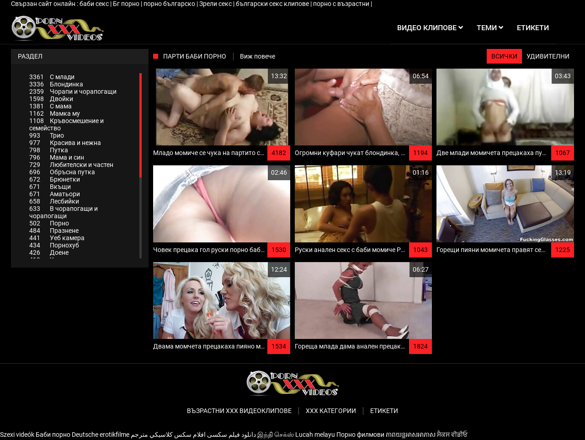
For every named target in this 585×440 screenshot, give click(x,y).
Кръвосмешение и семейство (66, 124)
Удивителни (547, 56)
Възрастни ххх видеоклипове (239, 410)
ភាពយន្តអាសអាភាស (411, 434)
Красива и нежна (65, 142)
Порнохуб (54, 245)
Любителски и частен (71, 164)
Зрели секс (216, 3)
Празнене (54, 230)
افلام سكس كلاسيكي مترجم (168, 434)
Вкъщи (50, 186)
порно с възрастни (342, 3)
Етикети (384, 410)
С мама (50, 106)
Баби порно (53, 434)
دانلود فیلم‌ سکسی (231, 434)
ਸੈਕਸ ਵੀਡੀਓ (452, 434)
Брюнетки (54, 179)
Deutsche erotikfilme (100, 434)
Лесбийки (54, 201)
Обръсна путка (62, 172)
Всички (504, 56)
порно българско (170, 3)
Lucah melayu (315, 434)
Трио (46, 135)
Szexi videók (17, 434)
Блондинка (56, 84)
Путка (48, 150)
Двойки (51, 98)
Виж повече (257, 56)
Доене (49, 252)
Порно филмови (360, 434)
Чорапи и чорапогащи (73, 91)
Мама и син (56, 157)
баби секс (95, 3)
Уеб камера (57, 237)
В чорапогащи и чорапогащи (63, 212)
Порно (49, 223)
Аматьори (54, 194)
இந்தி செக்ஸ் (275, 434)
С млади (51, 76)
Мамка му (54, 113)
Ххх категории (331, 410)
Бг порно (127, 3)
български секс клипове (273, 3)
